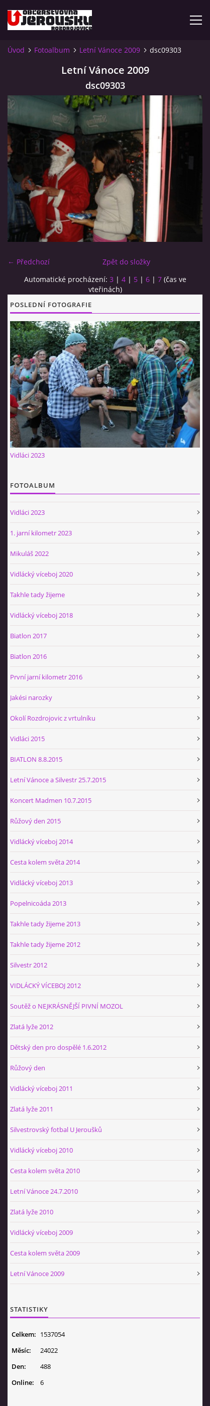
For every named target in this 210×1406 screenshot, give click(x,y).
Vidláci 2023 (27, 455)
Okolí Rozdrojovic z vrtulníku (52, 718)
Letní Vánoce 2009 (109, 50)
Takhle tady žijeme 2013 (45, 923)
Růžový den (27, 1067)
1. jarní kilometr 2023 (41, 532)
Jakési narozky (31, 697)
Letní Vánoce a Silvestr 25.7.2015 (58, 779)
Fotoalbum (52, 50)
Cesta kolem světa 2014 (45, 862)
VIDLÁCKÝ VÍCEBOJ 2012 (45, 985)
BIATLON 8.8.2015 (36, 759)
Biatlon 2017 (28, 635)
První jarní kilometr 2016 (46, 676)
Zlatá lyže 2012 (31, 1026)
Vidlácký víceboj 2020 (41, 574)
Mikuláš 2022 (29, 553)
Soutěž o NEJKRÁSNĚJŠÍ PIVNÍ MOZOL (66, 1006)
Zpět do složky (126, 261)
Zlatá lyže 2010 (31, 1211)
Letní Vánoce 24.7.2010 (44, 1191)
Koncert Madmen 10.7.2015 (50, 800)
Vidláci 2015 (27, 738)
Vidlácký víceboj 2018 (41, 615)
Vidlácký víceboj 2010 (41, 1150)
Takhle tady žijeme (37, 594)
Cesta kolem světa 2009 (45, 1252)
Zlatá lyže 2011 (31, 1108)
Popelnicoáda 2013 (38, 903)
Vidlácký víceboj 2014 (41, 841)
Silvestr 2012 (28, 964)
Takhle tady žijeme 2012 (45, 944)
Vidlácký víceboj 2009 (41, 1232)
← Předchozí (29, 261)
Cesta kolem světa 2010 (45, 1170)
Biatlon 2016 (28, 656)
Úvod (16, 50)
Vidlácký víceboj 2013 (41, 882)
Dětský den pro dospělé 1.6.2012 (58, 1047)
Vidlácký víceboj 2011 (41, 1088)
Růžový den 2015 (35, 820)
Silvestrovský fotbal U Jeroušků (56, 1129)
